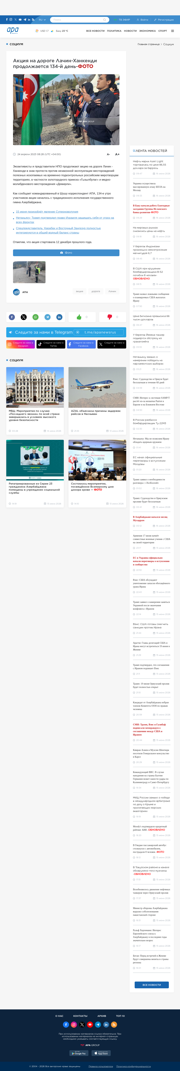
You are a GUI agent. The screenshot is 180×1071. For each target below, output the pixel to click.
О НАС (59, 1015)
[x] (82, 1025)
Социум (168, 44)
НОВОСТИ (130, 31)
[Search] (104, 20)
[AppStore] (101, 1053)
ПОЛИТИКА (114, 31)
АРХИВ (101, 1015)
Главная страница (149, 44)
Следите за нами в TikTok (50, 344)
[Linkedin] (29, 19)
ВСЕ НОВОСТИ (95, 31)
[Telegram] (25, 19)
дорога (96, 291)
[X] (15, 19)
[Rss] (33, 19)
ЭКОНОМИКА (147, 31)
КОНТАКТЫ (80, 1015)
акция (79, 291)
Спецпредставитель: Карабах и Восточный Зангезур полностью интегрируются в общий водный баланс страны (58, 230)
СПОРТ (162, 31)
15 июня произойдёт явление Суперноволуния (47, 211)
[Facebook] (7, 19)
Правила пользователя (101, 1066)
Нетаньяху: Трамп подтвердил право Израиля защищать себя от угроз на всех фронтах (65, 220)
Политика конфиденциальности (133, 1066)
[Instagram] (10, 19)
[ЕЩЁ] (172, 31)
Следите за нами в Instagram (20, 344)
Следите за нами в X (111, 344)
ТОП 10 (120, 1015)
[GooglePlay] (79, 1053)
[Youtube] (20, 19)
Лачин (112, 291)
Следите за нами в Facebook (81, 344)
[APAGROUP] (90, 1045)
